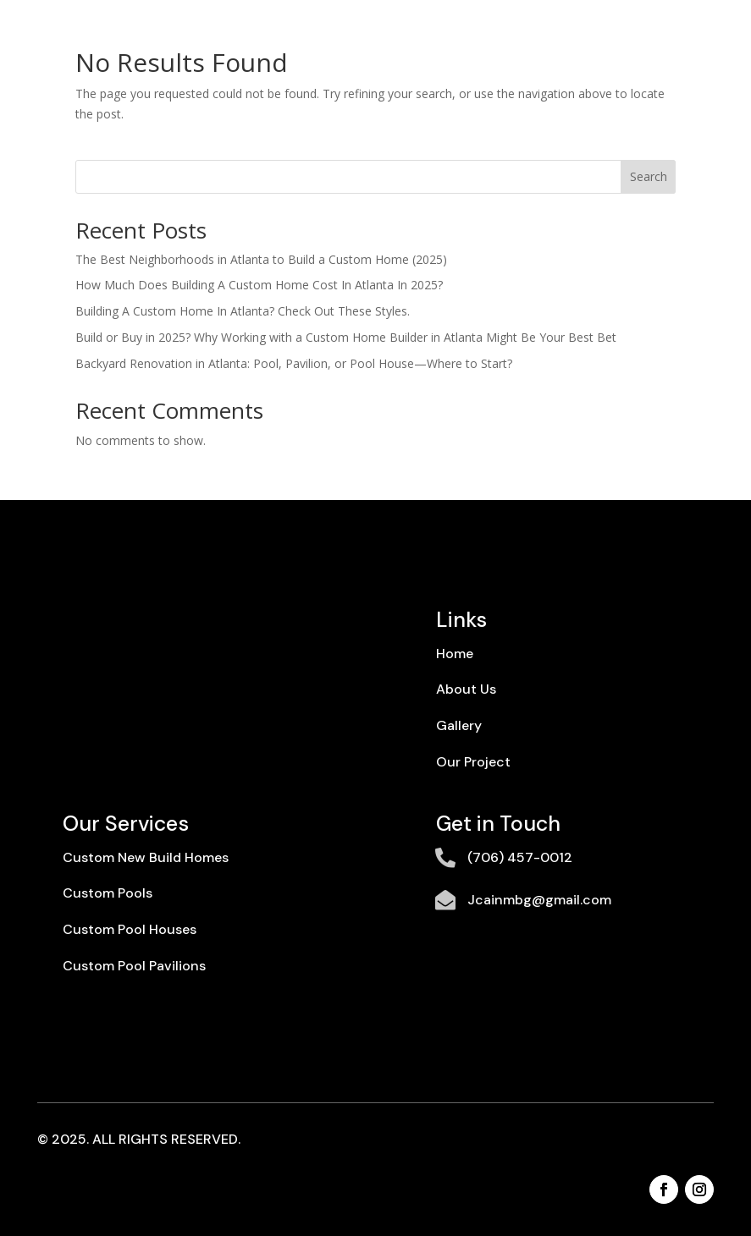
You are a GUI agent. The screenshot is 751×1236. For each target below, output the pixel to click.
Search (648, 176)
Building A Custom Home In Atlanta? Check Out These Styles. (242, 311)
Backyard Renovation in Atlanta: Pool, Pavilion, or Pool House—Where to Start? (293, 363)
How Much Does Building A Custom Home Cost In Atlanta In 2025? (259, 285)
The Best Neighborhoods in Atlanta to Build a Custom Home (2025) (261, 259)
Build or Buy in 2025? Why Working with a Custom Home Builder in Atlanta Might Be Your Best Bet (345, 337)
